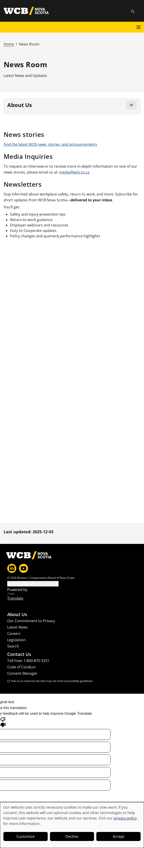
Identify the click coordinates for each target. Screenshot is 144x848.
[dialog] (72, 825)
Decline (72, 836)
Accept (118, 836)
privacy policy (125, 818)
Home (9, 44)
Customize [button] (26, 836)
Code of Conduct (21, 667)
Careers (14, 633)
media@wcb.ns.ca (74, 172)
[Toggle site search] (133, 11)
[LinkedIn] (11, 568)
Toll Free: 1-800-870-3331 (28, 660)
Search (13, 646)
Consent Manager (22, 673)
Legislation (16, 640)
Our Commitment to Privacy (31, 621)
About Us (17, 614)
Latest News (17, 627)
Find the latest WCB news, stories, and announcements (50, 144)
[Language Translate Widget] (33, 583)
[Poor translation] (3, 722)
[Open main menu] (138, 27)
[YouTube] (23, 568)
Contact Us (19, 654)
